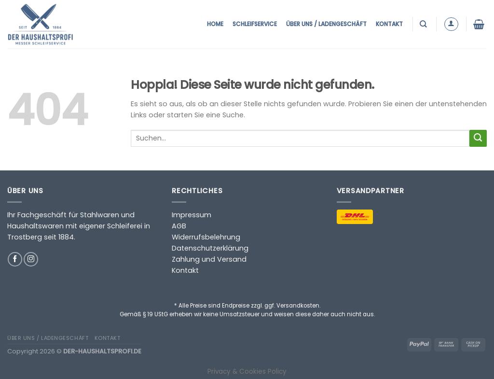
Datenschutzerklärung (210, 248)
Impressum (191, 215)
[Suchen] (424, 24)
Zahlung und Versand (209, 259)
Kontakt (389, 24)
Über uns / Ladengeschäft (326, 24)
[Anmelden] (451, 24)
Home (215, 24)
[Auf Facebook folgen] (15, 259)
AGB (179, 226)
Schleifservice (255, 24)
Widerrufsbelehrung (206, 237)
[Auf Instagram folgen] (31, 259)
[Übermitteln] (478, 138)
